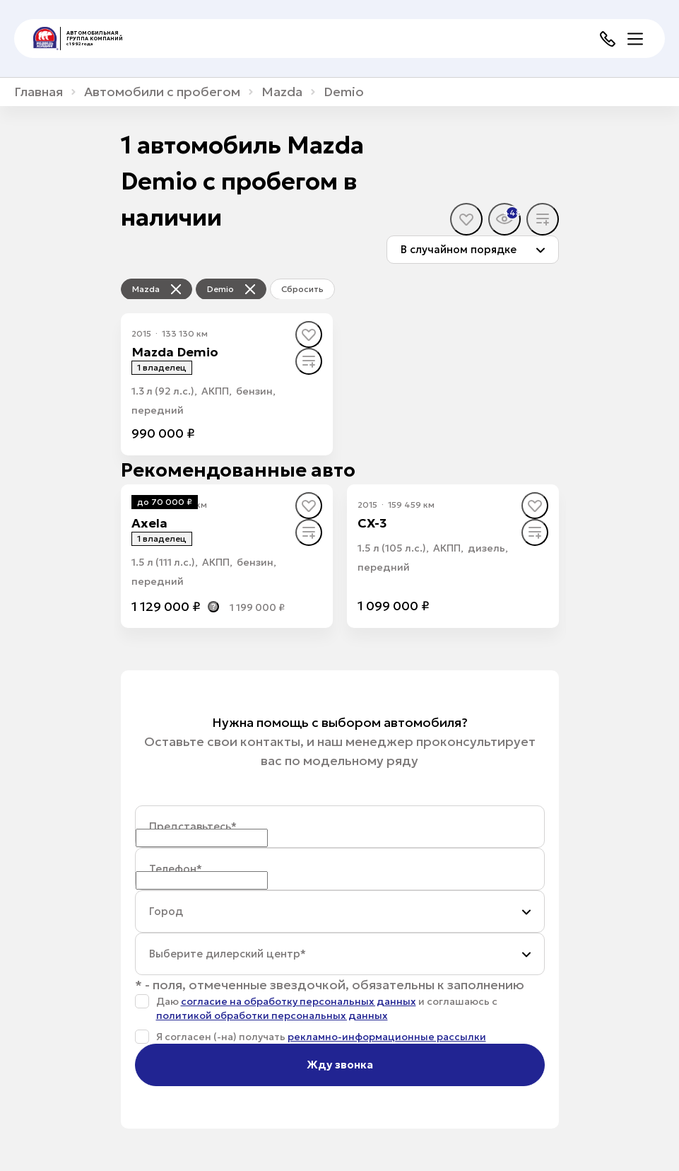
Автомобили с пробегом (162, 92)
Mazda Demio (174, 352)
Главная (38, 92)
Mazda (281, 92)
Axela (149, 523)
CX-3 (372, 523)
